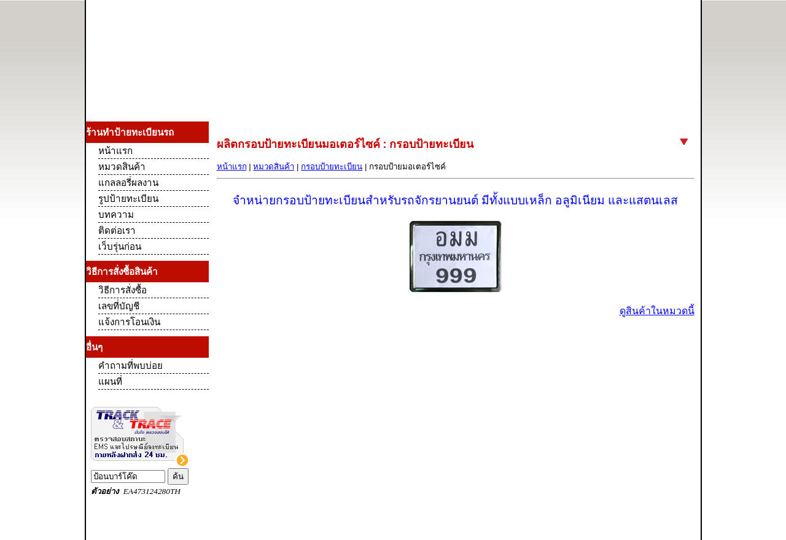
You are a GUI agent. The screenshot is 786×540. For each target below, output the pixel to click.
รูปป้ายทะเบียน (128, 198)
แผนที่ (110, 381)
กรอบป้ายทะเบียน (331, 166)
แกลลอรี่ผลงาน (128, 182)
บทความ (116, 214)
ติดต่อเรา (117, 230)
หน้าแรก (232, 166)
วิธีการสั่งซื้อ (122, 290)
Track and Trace (147, 451)
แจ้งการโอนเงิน (129, 322)
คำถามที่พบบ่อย (130, 365)
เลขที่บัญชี (118, 306)
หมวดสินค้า (273, 166)
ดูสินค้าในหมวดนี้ (657, 311)
